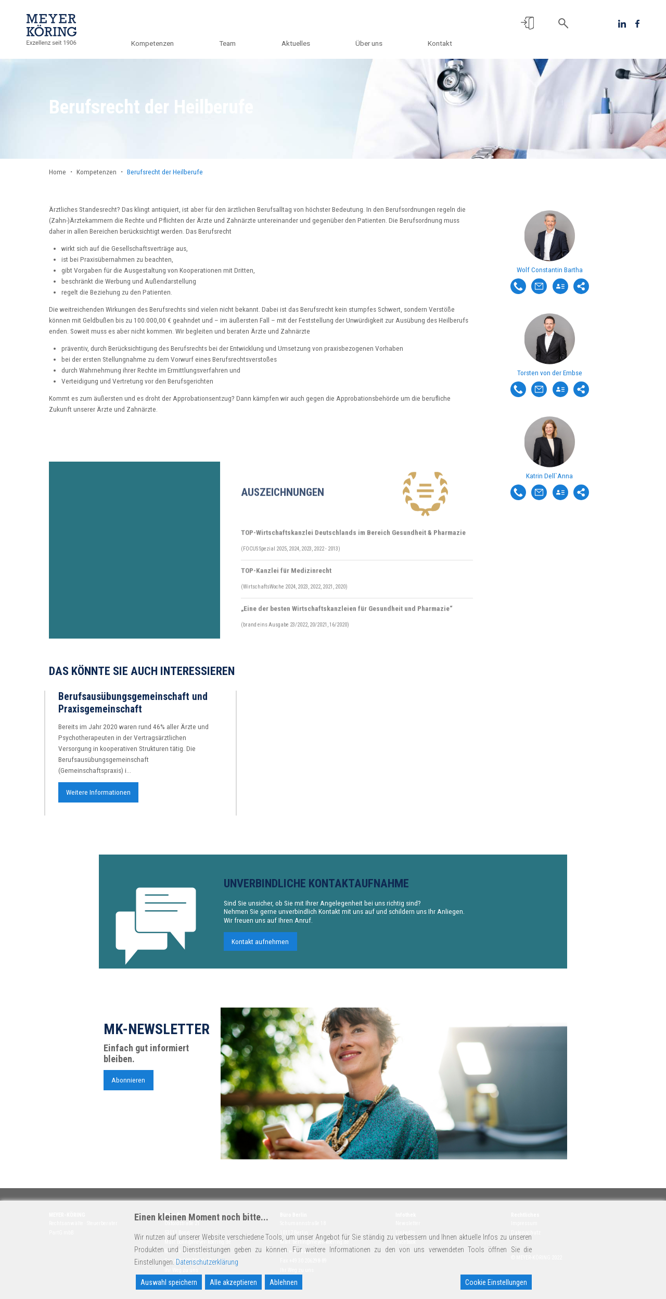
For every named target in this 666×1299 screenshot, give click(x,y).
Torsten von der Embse (549, 372)
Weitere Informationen (98, 797)
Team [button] (232, 43)
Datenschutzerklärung (207, 1262)
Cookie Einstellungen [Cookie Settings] (496, 1282)
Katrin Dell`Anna (549, 476)
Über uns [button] (370, 43)
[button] (527, 23)
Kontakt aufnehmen (260, 947)
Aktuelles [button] (298, 43)
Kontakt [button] (440, 43)
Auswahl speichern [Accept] (168, 1282)
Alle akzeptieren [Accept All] (233, 1282)
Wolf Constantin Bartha (550, 269)
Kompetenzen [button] (158, 43)
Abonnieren (128, 1085)
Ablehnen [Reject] (284, 1282)
